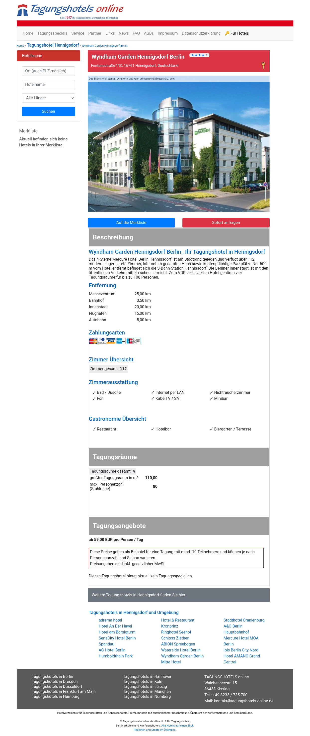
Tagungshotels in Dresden (55, 681)
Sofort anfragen (226, 222)
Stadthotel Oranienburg (244, 620)
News (124, 33)
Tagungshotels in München (147, 691)
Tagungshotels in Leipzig (145, 686)
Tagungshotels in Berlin (52, 676)
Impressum (168, 33)
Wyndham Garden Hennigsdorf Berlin (105, 45)
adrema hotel (110, 620)
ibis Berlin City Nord (241, 650)
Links (110, 33)
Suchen (48, 111)
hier (182, 595)
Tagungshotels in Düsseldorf (57, 686)
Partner (94, 33)
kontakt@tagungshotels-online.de (244, 701)
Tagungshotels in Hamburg (55, 696)
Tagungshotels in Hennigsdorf (132, 595)
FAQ (136, 33)
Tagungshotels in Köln (142, 681)
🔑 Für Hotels (237, 33)
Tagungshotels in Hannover (147, 676)
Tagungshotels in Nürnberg (147, 696)
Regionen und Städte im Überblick (155, 730)
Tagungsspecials (52, 33)
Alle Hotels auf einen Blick (177, 725)
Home (28, 33)
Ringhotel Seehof (176, 632)
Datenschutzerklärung (201, 33)
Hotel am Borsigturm (117, 632)
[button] (101, 144)
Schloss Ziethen (175, 638)
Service (77, 33)
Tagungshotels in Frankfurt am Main (64, 691)
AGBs (149, 33)
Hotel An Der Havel (115, 626)
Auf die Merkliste (131, 222)
